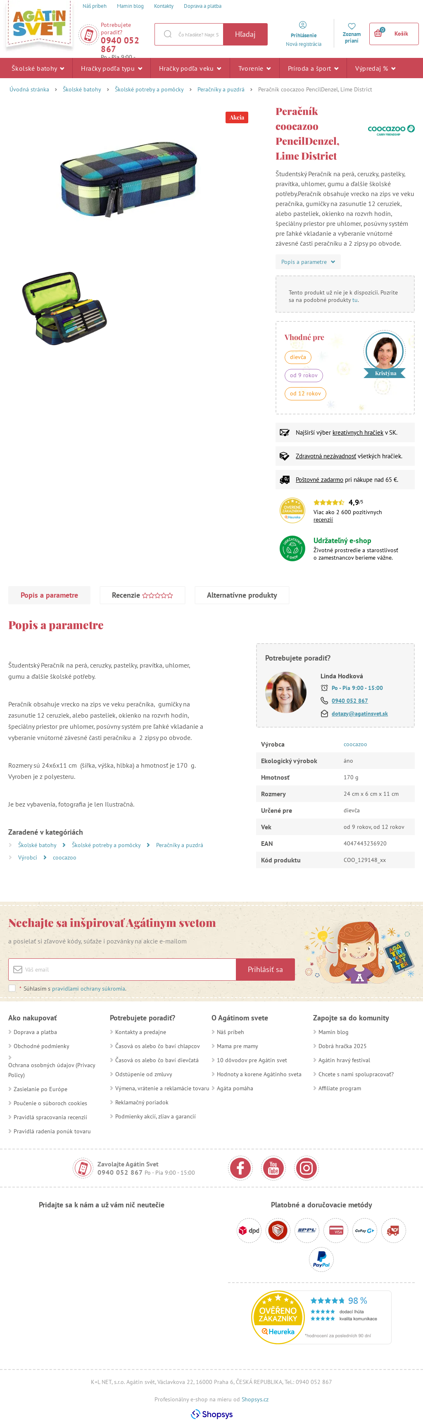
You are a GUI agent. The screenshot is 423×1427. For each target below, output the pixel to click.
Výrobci (28, 857)
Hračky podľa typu (111, 68)
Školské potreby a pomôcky (149, 89)
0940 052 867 (120, 44)
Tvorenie (254, 68)
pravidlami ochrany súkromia (88, 988)
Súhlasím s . (72, 988)
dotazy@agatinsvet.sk (360, 713)
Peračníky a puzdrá (221, 89)
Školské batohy (38, 68)
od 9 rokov (304, 375)
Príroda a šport (313, 68)
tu (355, 300)
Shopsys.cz (255, 1399)
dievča (298, 357)
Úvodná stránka (29, 89)
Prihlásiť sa (265, 969)
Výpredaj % (375, 68)
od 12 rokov (305, 393)
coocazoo (64, 857)
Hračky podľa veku (190, 68)
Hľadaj (245, 34)
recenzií (323, 519)
